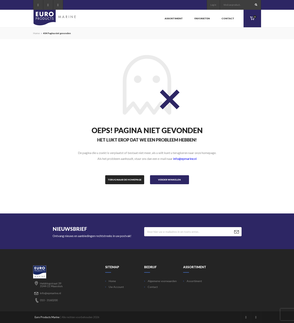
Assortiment (174, 18)
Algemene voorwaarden (160, 281)
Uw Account (114, 287)
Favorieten (202, 18)
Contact (228, 18)
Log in (213, 5)
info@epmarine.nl (185, 158)
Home (110, 281)
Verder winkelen (169, 179)
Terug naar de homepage (124, 179)
